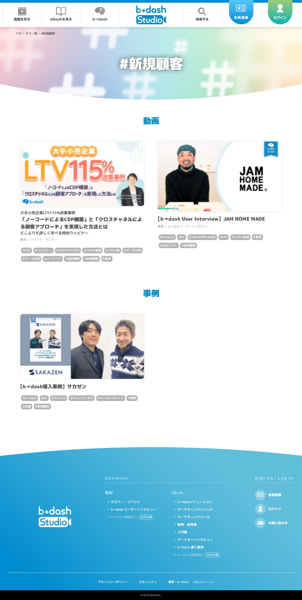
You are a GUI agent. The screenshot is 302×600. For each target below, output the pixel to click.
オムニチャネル (82, 398)
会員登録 (274, 495)
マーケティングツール (193, 517)
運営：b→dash (191, 582)
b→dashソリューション (195, 502)
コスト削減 (93, 250)
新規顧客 (92, 259)
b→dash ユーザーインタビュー (189, 226)
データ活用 (32, 259)
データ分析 (133, 250)
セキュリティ (148, 582)
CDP (28, 250)
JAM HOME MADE (203, 237)
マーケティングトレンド (195, 509)
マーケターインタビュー (195, 539)
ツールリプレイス (112, 398)
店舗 (28, 406)
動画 (23, 240)
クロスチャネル (69, 250)
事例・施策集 (187, 524)
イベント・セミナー (44, 240)
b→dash (168, 237)
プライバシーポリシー (113, 582)
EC (183, 237)
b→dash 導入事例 (190, 547)
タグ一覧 (31, 33)
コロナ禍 (114, 250)
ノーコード (53, 259)
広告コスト (169, 245)
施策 (108, 259)
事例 (258, 237)
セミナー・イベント (125, 502)
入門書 (182, 532)
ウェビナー (44, 250)
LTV (224, 237)
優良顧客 (74, 259)
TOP (19, 33)
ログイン (274, 509)
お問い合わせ (278, 523)
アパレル (60, 398)
